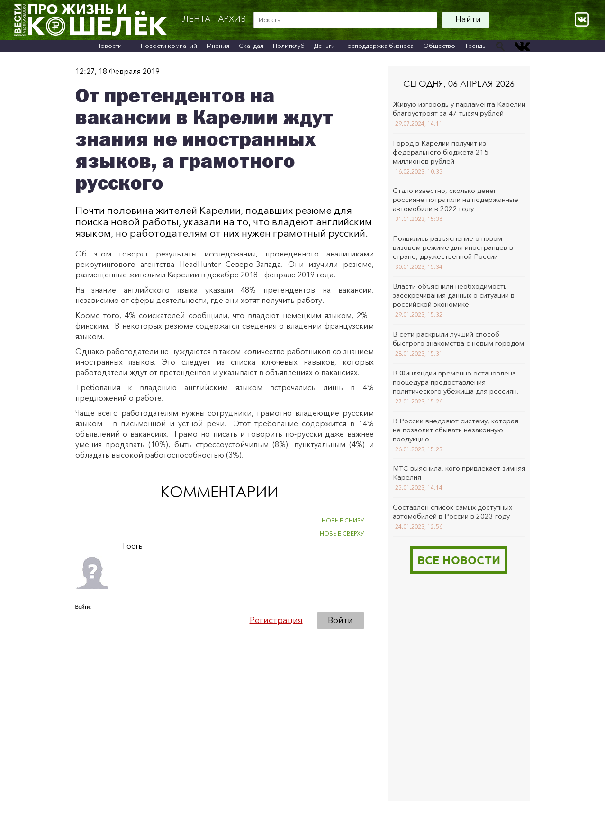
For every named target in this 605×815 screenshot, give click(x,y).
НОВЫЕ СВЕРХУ (342, 533)
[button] (82, 619)
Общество (439, 45)
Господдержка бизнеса (379, 45)
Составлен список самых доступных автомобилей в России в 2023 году (452, 512)
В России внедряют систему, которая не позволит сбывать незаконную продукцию (455, 429)
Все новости (458, 559)
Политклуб (289, 45)
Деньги (324, 45)
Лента (196, 19)
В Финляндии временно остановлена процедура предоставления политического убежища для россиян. (456, 381)
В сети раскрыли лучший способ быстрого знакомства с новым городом (458, 339)
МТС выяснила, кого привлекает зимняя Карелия (459, 473)
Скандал (251, 45)
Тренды (476, 45)
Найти (468, 19)
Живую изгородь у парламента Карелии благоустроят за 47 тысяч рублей (459, 109)
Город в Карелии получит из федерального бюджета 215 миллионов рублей (440, 151)
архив (232, 19)
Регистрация (276, 620)
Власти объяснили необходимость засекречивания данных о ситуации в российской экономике (454, 295)
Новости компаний (169, 45)
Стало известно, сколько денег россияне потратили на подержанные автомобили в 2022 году (455, 199)
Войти (340, 620)
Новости (109, 45)
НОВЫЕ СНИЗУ (343, 520)
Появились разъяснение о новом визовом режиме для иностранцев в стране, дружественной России (453, 247)
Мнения (218, 45)
